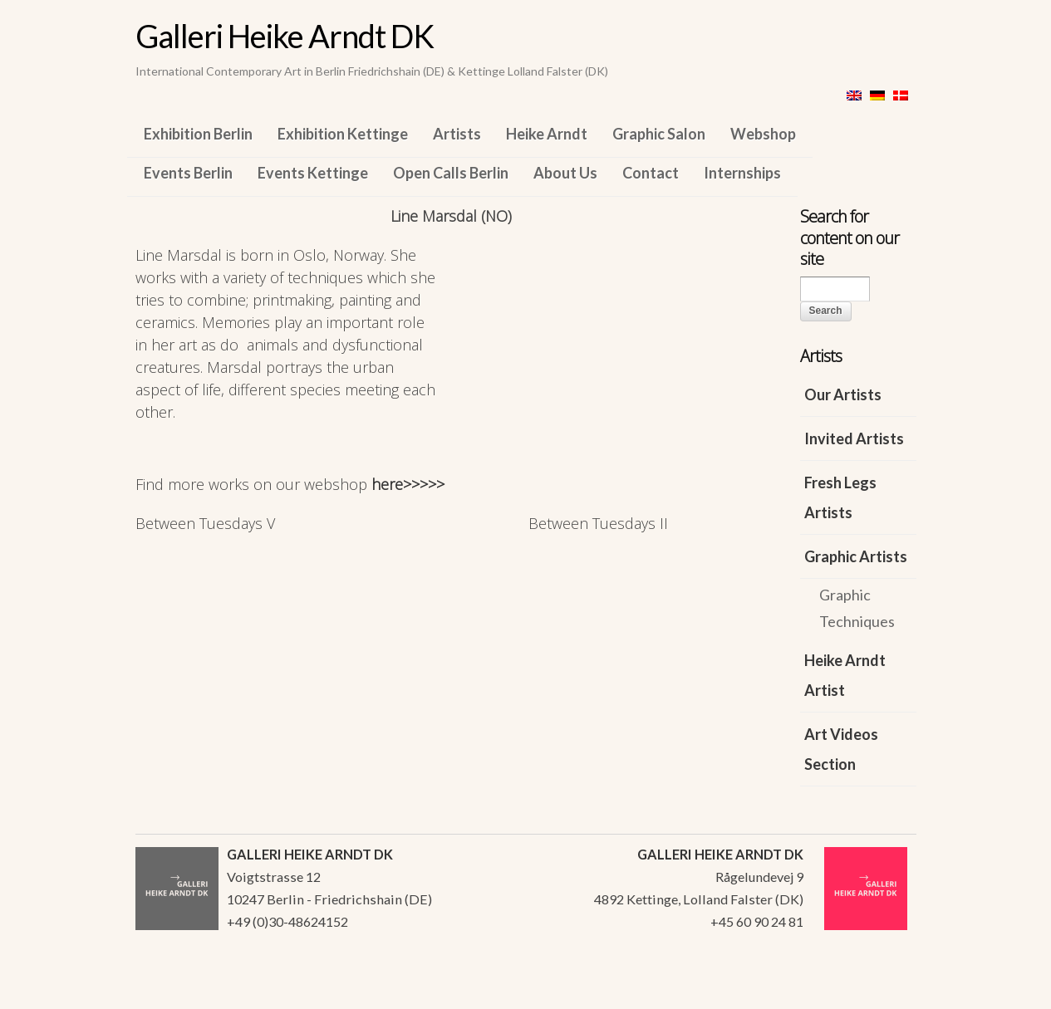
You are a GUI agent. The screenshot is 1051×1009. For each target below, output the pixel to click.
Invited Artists (854, 438)
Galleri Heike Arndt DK (284, 36)
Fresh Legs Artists (840, 497)
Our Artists (843, 394)
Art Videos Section (841, 749)
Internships (742, 173)
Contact (650, 173)
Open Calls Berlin (450, 173)
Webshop (763, 134)
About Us (565, 173)
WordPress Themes (885, 992)
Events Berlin (188, 173)
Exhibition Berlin (198, 134)
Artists (457, 134)
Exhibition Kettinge (342, 134)
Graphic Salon (658, 134)
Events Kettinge (313, 173)
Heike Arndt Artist (845, 675)
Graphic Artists (855, 556)
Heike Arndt (546, 134)
